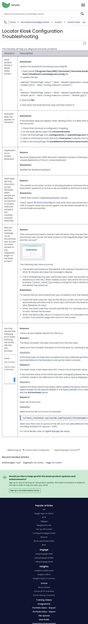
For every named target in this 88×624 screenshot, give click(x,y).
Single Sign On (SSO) (44, 513)
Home (13, 22)
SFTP (44, 517)
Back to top (13, 450)
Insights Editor (44, 574)
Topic (18, 462)
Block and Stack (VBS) (44, 541)
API (44, 509)
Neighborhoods (44, 525)
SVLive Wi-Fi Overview (44, 591)
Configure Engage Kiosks (44, 533)
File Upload (44, 615)
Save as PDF (84, 43)
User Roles (44, 619)
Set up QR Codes (44, 529)
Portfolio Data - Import (44, 607)
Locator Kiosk (74, 22)
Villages (44, 521)
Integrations (44, 603)
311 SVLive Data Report (45, 202)
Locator (59, 22)
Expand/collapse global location (83, 21)
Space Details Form (72, 389)
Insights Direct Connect (44, 578)
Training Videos (44, 599)
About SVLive (44, 587)
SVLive (44, 583)
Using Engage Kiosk (44, 561)
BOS (44, 545)
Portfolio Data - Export (44, 611)
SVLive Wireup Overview (44, 595)
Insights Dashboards (44, 570)
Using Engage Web (44, 553)
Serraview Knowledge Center (35, 22)
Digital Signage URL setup (57, 431)
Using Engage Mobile (44, 557)
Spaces (44, 537)
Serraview (38, 462)
